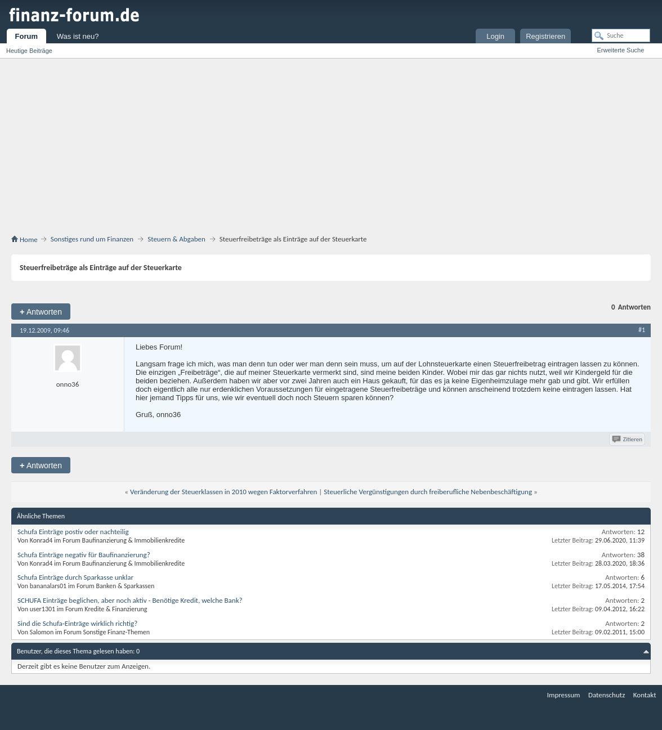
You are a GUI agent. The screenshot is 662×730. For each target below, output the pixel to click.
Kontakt (644, 695)
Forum (26, 36)
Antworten (41, 311)
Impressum (563, 695)
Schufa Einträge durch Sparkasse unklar (75, 577)
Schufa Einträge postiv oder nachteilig (73, 531)
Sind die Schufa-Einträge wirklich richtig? (77, 623)
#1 (641, 330)
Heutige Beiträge (29, 50)
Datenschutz (606, 695)
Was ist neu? (78, 36)
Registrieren (545, 36)
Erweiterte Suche (620, 50)
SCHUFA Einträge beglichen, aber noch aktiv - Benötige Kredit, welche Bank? (130, 600)
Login (495, 36)
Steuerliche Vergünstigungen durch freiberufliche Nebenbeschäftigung (428, 491)
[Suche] (621, 35)
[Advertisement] (331, 148)
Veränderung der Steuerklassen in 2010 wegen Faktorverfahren (223, 491)
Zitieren (628, 439)
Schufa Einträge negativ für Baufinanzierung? (83, 554)
